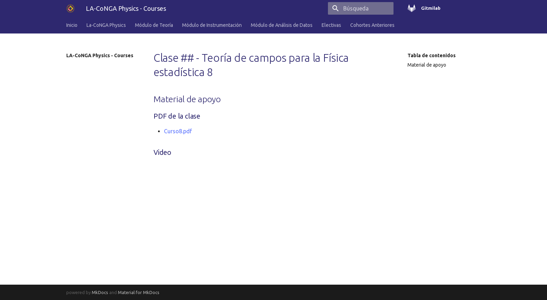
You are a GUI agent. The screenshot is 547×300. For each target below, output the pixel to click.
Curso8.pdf (178, 131)
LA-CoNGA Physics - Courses (99, 55)
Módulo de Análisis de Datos (282, 25)
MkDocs (100, 292)
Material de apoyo (426, 65)
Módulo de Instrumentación (212, 25)
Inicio (71, 25)
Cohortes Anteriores (372, 25)
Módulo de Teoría (154, 25)
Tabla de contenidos (431, 55)
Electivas (331, 25)
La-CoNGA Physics (106, 25)
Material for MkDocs (138, 292)
